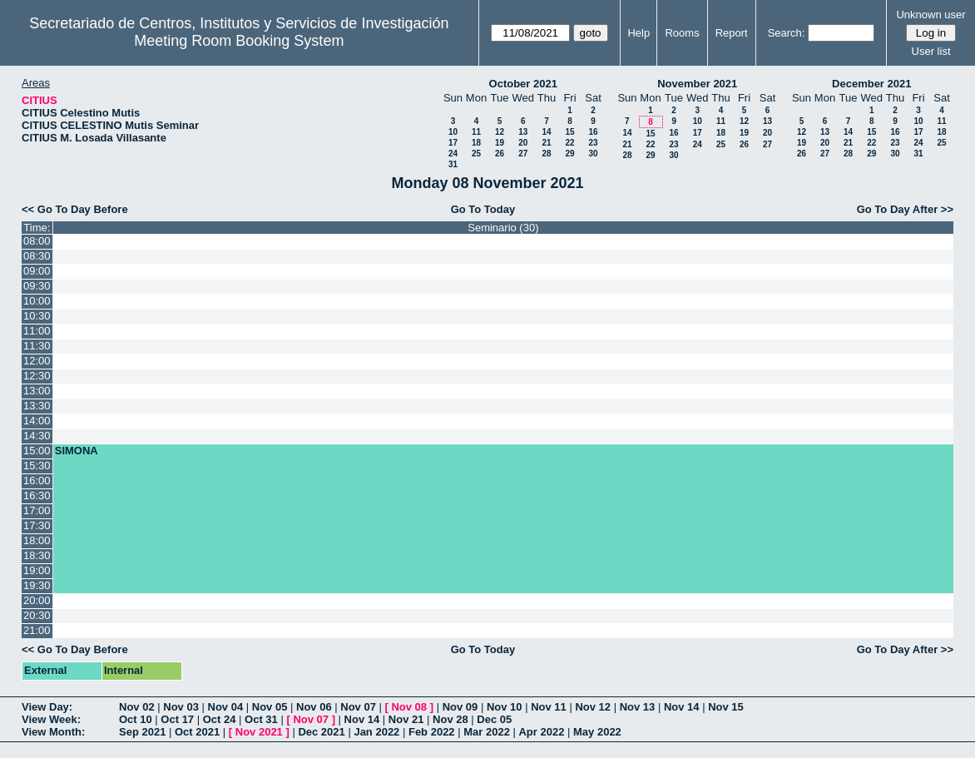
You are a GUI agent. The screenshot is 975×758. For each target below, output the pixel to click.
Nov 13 (638, 707)
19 (499, 142)
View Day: (47, 707)
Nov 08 (409, 707)
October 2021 (523, 83)
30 (592, 153)
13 (522, 131)
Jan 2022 (376, 732)
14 (546, 131)
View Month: (53, 732)
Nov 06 (314, 707)
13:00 (37, 390)
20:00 (37, 600)
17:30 (37, 525)
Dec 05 (494, 719)
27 (522, 153)
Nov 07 (358, 707)
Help (638, 33)
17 (453, 142)
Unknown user (930, 14)
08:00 (37, 241)
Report (731, 33)
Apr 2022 (541, 732)
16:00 (37, 480)
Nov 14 (682, 707)
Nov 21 (406, 719)
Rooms (682, 33)
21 (546, 142)
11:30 (37, 345)
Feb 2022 (431, 732)
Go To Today (483, 209)
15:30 (37, 465)
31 (453, 164)
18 (476, 142)
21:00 (37, 630)
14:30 (37, 435)
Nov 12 (593, 707)
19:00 (37, 570)
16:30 (37, 495)
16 (592, 131)
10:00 (37, 301)
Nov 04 (226, 707)
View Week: (51, 719)
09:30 (37, 286)
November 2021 (697, 83)
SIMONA (76, 450)
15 (569, 131)
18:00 (37, 540)
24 (453, 153)
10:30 (37, 316)
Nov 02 (137, 707)
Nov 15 (726, 707)
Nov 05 (270, 707)
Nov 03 (181, 707)
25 (476, 153)
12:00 (37, 360)
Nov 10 (504, 707)
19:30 (37, 585)
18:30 (37, 555)
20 (522, 142)
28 (546, 153)
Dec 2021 (321, 732)
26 (499, 153)
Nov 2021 (259, 732)
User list (931, 51)
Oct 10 (135, 719)
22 (569, 142)
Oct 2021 (197, 732)
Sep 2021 (142, 732)
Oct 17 (177, 719)
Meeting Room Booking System (239, 40)
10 (453, 131)
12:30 (37, 375)
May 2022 (597, 732)
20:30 (37, 615)
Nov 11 (549, 707)
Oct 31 (261, 719)
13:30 (37, 405)
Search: (786, 33)
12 (499, 131)
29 (569, 153)
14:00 (37, 420)
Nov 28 (450, 719)
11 (476, 131)
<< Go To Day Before (75, 209)
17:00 (37, 510)
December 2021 (871, 83)
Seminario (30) (503, 227)
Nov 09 (460, 707)
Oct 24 (219, 719)
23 (592, 142)
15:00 (37, 450)
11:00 (37, 331)
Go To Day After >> (905, 209)
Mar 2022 (486, 732)
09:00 (37, 271)
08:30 (37, 256)
